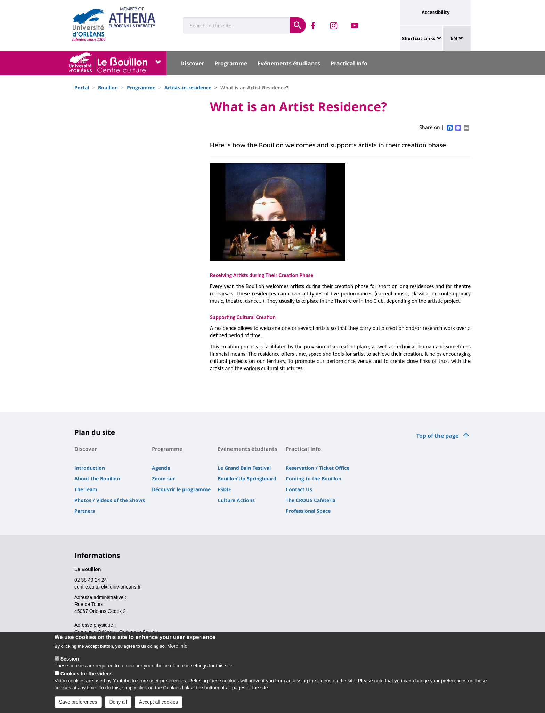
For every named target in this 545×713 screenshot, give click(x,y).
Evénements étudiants (289, 63)
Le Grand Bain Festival (244, 467)
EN (456, 38)
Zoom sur (163, 478)
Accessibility (435, 12)
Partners (84, 511)
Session (69, 663)
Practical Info (349, 63)
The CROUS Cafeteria (310, 500)
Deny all (118, 706)
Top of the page (437, 435)
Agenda (161, 467)
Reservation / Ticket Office (317, 467)
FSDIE (224, 489)
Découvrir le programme (181, 489)
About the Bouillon (97, 478)
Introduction (89, 467)
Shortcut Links (418, 38)
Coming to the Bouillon (313, 478)
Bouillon (108, 87)
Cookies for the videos (86, 678)
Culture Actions (236, 500)
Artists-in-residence (187, 87)
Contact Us (299, 489)
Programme (230, 63)
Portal (81, 87)
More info (177, 650)
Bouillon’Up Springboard (247, 478)
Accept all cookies (158, 706)
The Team (85, 489)
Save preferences (78, 706)
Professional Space (308, 511)
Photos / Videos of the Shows (109, 500)
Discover (192, 63)
